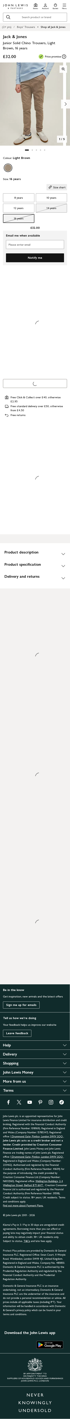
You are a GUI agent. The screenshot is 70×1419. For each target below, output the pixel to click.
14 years (46, 209)
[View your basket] (55, 6)
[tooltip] (64, 57)
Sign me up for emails (21, 1005)
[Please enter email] (35, 244)
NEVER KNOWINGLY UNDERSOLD (35, 1402)
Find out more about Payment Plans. (23, 1205)
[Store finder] (35, 6)
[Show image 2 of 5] (65, 104)
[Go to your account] (45, 6)
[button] (64, 6)
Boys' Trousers (26, 27)
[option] (8, 168)
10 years (51, 197)
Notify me (35, 257)
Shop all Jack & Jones (53, 27)
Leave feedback (17, 1033)
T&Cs (27, 1241)
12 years (19, 208)
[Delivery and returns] (35, 578)
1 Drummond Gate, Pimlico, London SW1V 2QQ (36, 1136)
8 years (18, 197)
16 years (13, 219)
